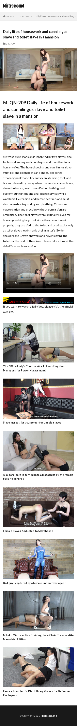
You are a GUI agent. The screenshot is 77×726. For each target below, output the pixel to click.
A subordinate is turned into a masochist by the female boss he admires (38, 476)
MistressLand (13, 6)
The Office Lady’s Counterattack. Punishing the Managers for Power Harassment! (33, 368)
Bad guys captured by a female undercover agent (34, 583)
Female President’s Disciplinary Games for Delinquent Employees (38, 693)
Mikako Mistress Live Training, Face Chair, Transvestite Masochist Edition (38, 637)
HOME (10, 16)
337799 (24, 16)
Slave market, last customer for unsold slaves (32, 422)
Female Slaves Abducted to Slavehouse (28, 531)
